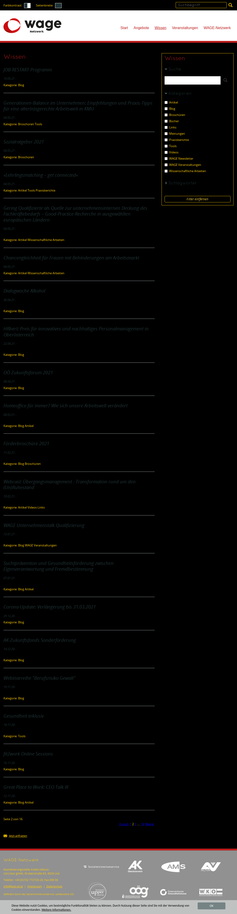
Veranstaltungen (185, 28)
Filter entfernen (197, 199)
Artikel (171, 102)
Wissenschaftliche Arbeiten (185, 171)
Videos (171, 152)
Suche (174, 69)
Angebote (141, 28)
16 (142, 824)
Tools (171, 146)
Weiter (149, 824)
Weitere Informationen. (57, 910)
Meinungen (175, 134)
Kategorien (180, 94)
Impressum (34, 886)
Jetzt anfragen (15, 836)
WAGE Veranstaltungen (183, 165)
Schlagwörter (182, 183)
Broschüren (175, 115)
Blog (170, 109)
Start (124, 28)
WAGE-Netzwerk (217, 28)
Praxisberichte (177, 140)
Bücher (172, 121)
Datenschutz (54, 886)
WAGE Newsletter (179, 159)
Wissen (160, 28)
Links (170, 127)
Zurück (124, 824)
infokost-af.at (13, 886)
